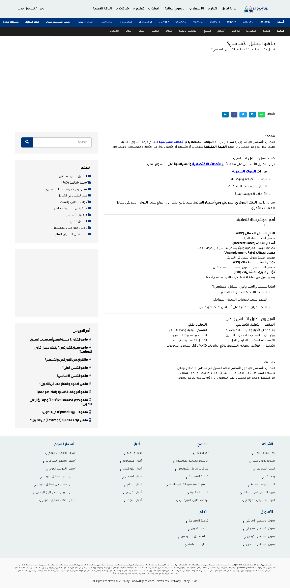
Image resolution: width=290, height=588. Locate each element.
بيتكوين (114, 31)
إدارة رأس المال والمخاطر (73, 209)
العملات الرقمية (188, 31)
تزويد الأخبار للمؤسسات (259, 492)
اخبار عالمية (134, 453)
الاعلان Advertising (263, 484)
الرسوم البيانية (175, 9)
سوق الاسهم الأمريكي (260, 521)
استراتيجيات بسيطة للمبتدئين (69, 189)
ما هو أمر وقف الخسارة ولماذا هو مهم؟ (64, 392)
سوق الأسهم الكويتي (261, 536)
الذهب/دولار (145, 22)
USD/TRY (164, 22)
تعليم (140, 9)
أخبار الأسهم (133, 477)
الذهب (155, 31)
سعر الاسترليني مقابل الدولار (56, 484)
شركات (124, 9)
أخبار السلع (134, 484)
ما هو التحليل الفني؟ (77, 367)
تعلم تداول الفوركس (194, 536)
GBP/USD (248, 22)
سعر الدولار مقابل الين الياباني (56, 492)
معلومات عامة (198, 544)
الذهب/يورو (126, 22)
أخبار (214, 9)
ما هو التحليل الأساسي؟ (74, 375)
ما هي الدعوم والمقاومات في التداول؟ (65, 383)
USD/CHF (215, 22)
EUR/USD (265, 22)
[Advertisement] (145, 81)
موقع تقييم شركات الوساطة (188, 484)
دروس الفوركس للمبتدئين (72, 228)
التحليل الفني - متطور (75, 176)
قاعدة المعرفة (255, 50)
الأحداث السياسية (171, 142)
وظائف (270, 477)
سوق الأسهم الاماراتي (260, 529)
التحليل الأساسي (78, 215)
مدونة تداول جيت (263, 461)
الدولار (128, 31)
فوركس (235, 31)
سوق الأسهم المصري (260, 544)
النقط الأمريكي (85, 22)
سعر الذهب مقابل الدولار (59, 500)
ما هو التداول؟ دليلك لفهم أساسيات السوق (61, 339)
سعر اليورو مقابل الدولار (59, 477)
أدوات (155, 9)
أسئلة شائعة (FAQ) (76, 183)
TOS (195, 581)
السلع (207, 31)
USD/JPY (231, 22)
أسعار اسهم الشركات (61, 461)
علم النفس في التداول (75, 196)
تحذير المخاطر (265, 469)
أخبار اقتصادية (132, 461)
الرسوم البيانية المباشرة (192, 461)
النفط (142, 31)
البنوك (169, 31)
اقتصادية (251, 31)
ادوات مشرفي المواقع (260, 500)
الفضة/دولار (106, 22)
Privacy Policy (180, 581)
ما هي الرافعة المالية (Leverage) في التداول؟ (61, 420)
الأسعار (198, 9)
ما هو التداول (199, 529)
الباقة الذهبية (102, 9)
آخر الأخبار (202, 453)
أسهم (221, 31)
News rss (163, 581)
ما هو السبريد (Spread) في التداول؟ (66, 412)
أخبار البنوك (134, 500)
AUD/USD (198, 22)
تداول (271, 50)
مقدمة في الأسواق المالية (72, 234)
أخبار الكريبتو (133, 492)
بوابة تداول (229, 9)
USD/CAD (180, 22)
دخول (40, 9)
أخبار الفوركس (132, 469)
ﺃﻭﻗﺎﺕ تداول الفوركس (193, 500)
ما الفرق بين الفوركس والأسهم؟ (68, 359)
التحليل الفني (81, 221)
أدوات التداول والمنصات (74, 202)
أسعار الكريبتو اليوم (62, 469)
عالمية (266, 31)
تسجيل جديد (26, 9)
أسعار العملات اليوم (62, 453)
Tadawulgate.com (142, 581)
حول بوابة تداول (265, 453)
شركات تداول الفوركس (193, 469)
